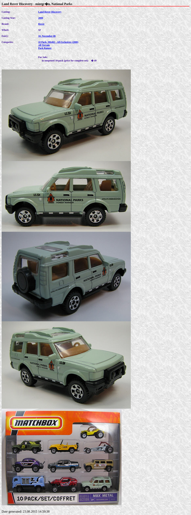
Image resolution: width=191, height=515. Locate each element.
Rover (41, 24)
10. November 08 (47, 36)
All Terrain (44, 45)
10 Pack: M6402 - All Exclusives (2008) (58, 42)
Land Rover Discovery (49, 11)
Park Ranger (44, 48)
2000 (40, 18)
